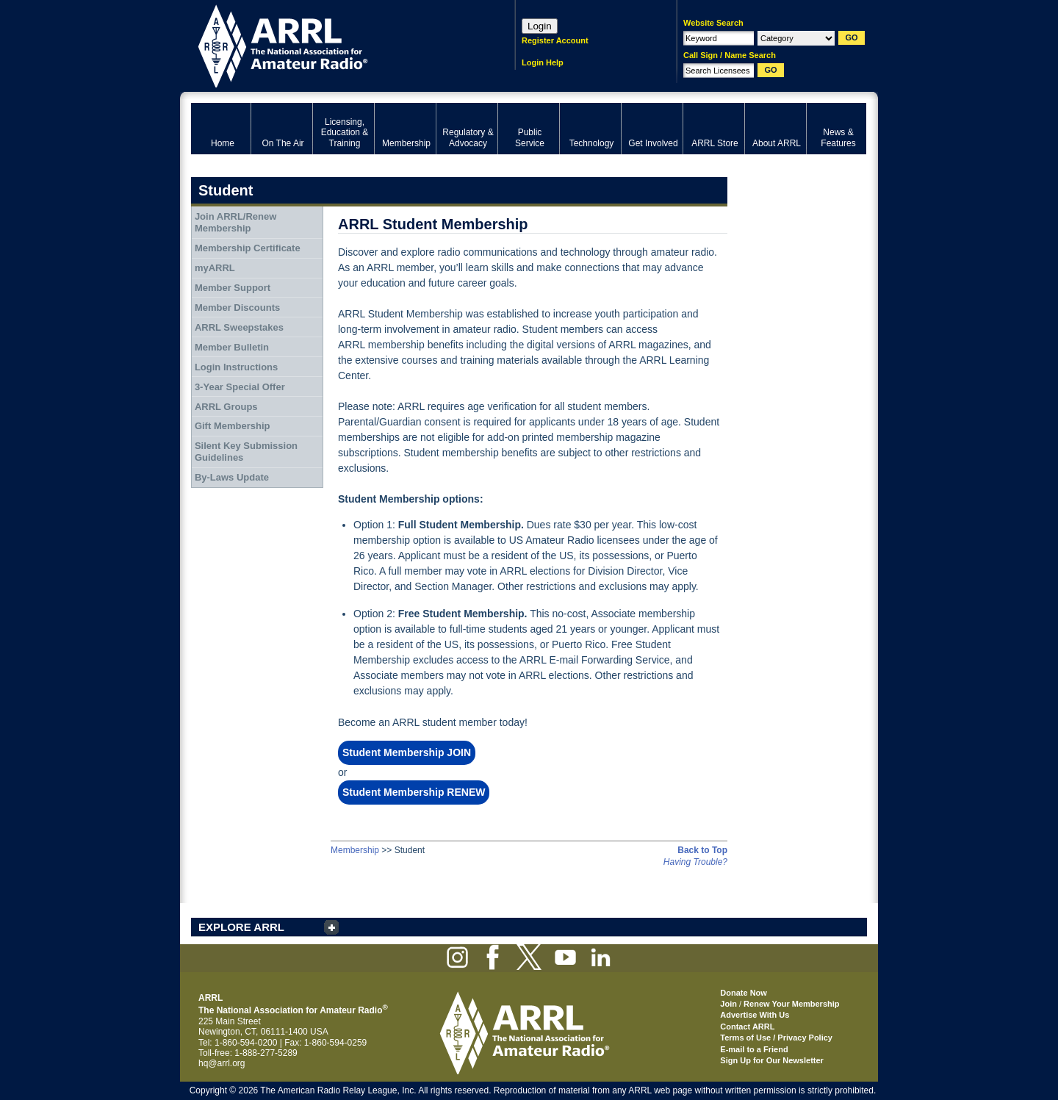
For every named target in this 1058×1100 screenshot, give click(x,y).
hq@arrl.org (221, 1063)
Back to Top (702, 850)
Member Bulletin (232, 347)
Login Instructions (236, 367)
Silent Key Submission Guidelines (246, 451)
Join (728, 1003)
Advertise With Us (754, 1014)
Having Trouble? (695, 862)
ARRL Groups (226, 406)
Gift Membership (232, 425)
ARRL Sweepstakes (239, 327)
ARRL (334, 44)
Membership (355, 850)
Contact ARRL (747, 1026)
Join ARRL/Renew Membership (235, 222)
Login (540, 26)
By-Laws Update (232, 477)
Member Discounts (237, 307)
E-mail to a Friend (754, 1049)
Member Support (232, 287)
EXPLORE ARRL (241, 927)
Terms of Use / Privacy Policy (776, 1037)
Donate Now (743, 992)
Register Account (555, 40)
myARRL (215, 267)
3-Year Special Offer (240, 386)
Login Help (543, 62)
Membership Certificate (248, 248)
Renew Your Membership (791, 1003)
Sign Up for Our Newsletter (772, 1060)
